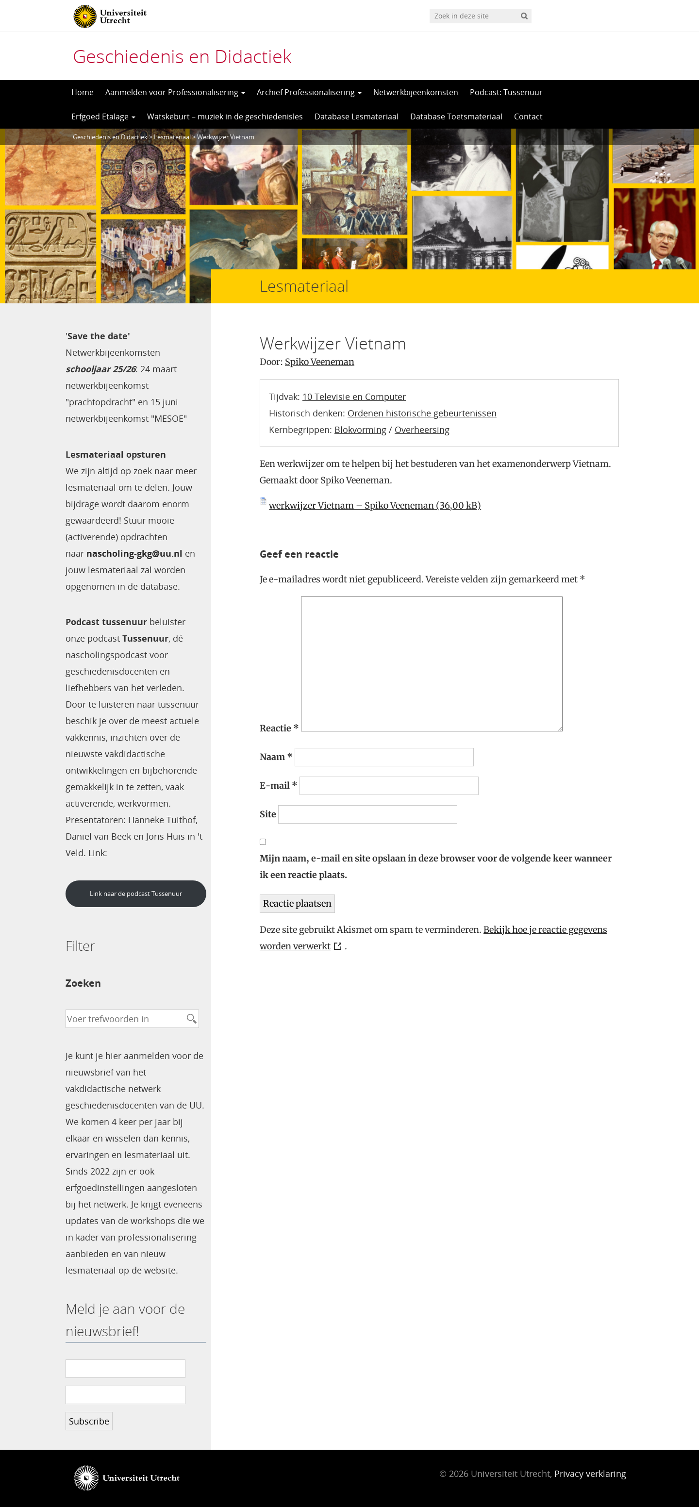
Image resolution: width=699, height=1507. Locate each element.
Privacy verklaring (590, 1473)
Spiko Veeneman (319, 361)
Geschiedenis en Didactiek (182, 55)
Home (82, 92)
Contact (528, 116)
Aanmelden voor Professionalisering (175, 92)
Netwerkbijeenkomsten (415, 92)
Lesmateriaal (172, 136)
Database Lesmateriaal (357, 116)
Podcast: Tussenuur (506, 92)
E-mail (279, 785)
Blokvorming (360, 429)
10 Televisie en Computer (354, 396)
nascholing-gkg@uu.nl (134, 553)
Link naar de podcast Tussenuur (136, 893)
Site (268, 814)
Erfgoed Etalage (103, 116)
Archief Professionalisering (309, 92)
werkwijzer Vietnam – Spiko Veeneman (351, 505)
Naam (276, 756)
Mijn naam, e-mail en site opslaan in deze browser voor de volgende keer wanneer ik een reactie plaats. (436, 866)
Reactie (279, 728)
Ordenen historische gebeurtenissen (422, 413)
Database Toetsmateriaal (456, 116)
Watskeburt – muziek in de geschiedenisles (225, 116)
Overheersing (422, 429)
